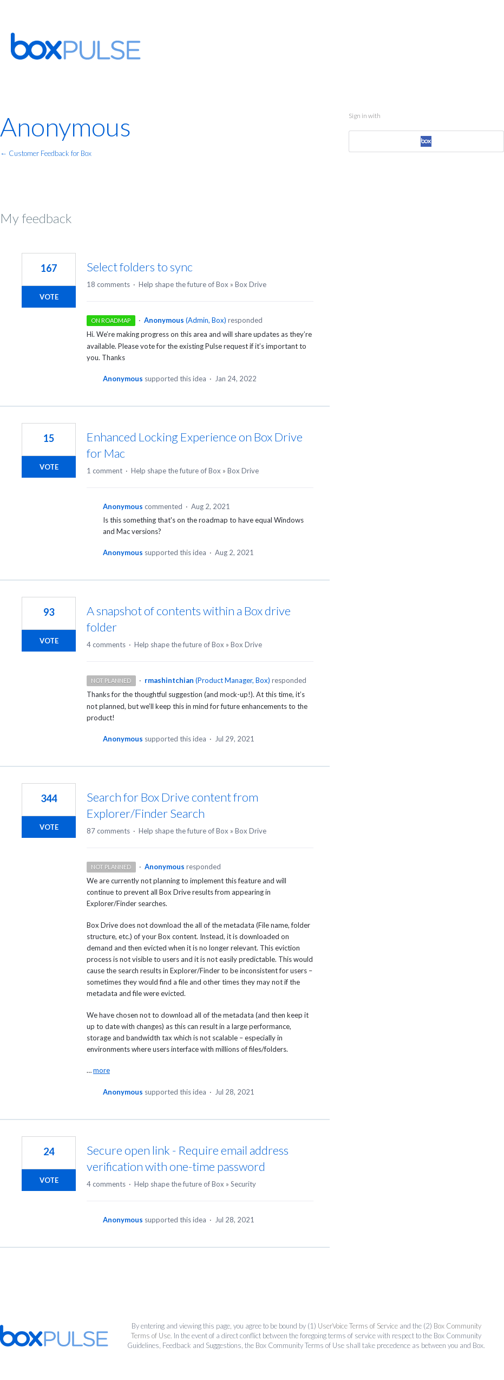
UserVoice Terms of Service (358, 1326)
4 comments (106, 644)
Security (243, 1184)
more (101, 1070)
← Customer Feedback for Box (45, 153)
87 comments (108, 830)
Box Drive (250, 284)
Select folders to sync (140, 266)
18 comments (108, 284)
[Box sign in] (426, 141)
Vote (49, 296)
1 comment (104, 470)
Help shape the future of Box (183, 284)
